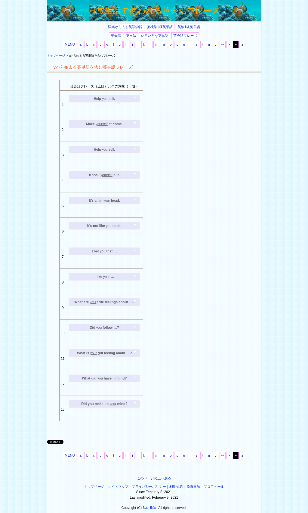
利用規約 (176, 486)
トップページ (56, 55)
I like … (104, 277)
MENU (70, 44)
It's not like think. (104, 226)
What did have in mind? (104, 378)
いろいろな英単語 (154, 36)
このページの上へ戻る (154, 478)
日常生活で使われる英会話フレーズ (154, 10)
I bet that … (104, 251)
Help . (104, 98)
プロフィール (214, 486)
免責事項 (193, 486)
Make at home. (104, 124)
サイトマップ (118, 486)
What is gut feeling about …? (104, 353)
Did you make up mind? (104, 404)
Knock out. (104, 175)
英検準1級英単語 (160, 27)
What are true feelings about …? (104, 302)
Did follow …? (104, 327)
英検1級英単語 (189, 27)
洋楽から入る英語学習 (125, 27)
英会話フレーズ (185, 36)
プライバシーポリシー (149, 486)
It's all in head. (104, 200)
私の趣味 (149, 508)
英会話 (116, 36)
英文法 (131, 36)
